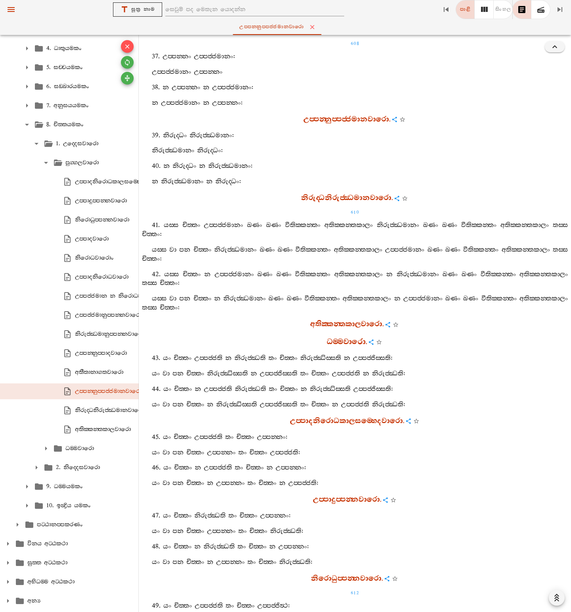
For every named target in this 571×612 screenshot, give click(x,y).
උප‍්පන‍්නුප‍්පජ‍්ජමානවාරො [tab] (286, 27)
